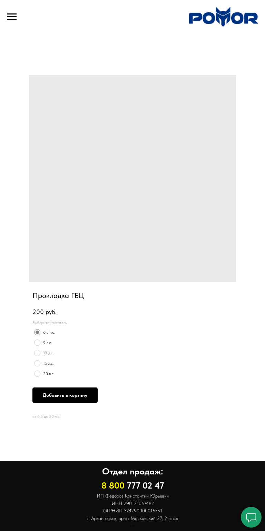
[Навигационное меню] (12, 16)
